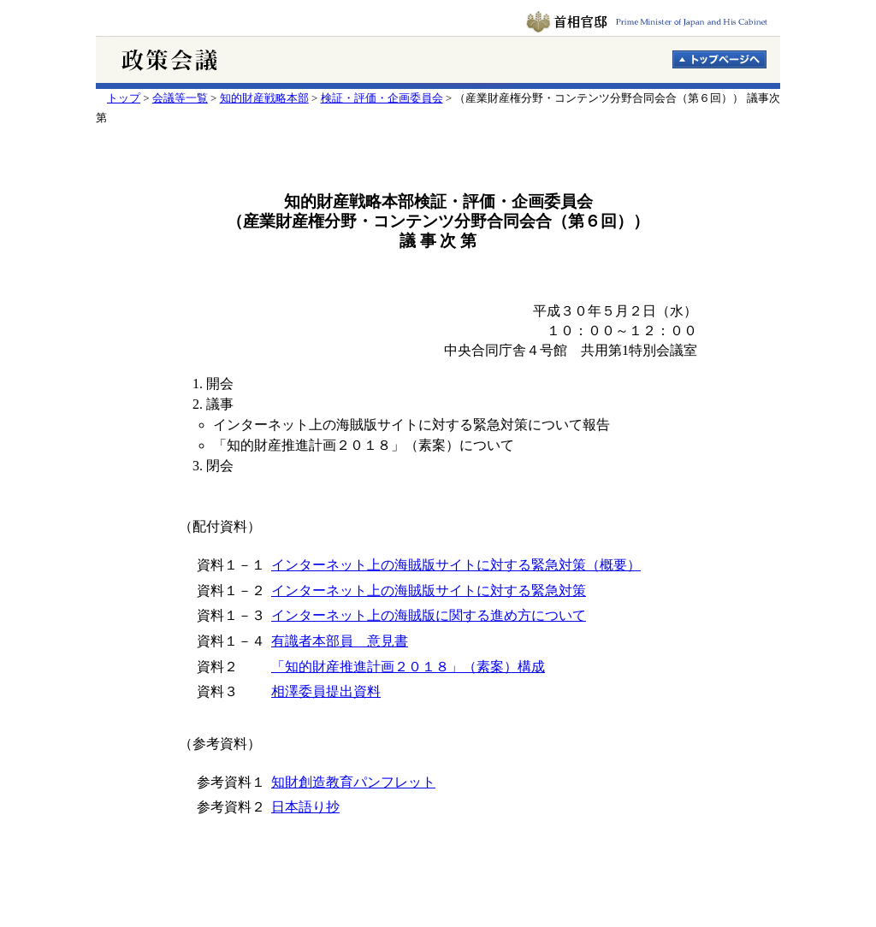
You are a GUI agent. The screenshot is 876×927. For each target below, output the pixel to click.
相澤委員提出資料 (326, 691)
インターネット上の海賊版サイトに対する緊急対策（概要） (456, 565)
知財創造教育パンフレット (353, 782)
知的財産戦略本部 (264, 98)
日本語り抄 (305, 807)
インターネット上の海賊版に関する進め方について (428, 615)
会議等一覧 (180, 98)
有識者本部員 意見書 (339, 641)
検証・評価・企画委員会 (382, 98)
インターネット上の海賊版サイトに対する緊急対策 (428, 590)
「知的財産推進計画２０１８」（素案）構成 (408, 666)
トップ (123, 98)
